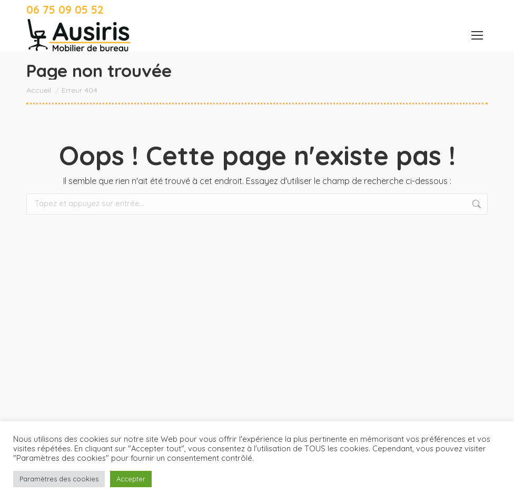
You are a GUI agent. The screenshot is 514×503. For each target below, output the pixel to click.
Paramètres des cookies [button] (58, 479)
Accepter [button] (130, 479)
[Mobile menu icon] (477, 35)
